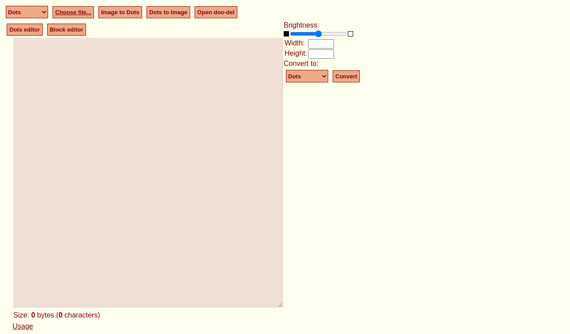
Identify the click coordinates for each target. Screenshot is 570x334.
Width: (295, 43)
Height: (296, 53)
